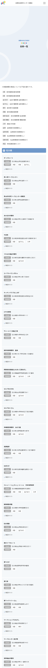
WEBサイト (8, 169)
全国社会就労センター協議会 (3, 3)
